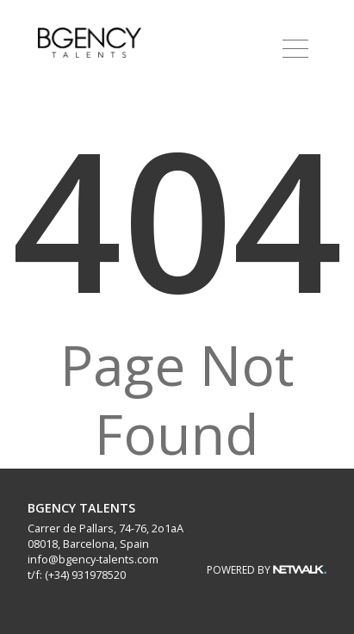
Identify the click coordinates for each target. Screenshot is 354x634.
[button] (295, 48)
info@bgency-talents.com (93, 559)
